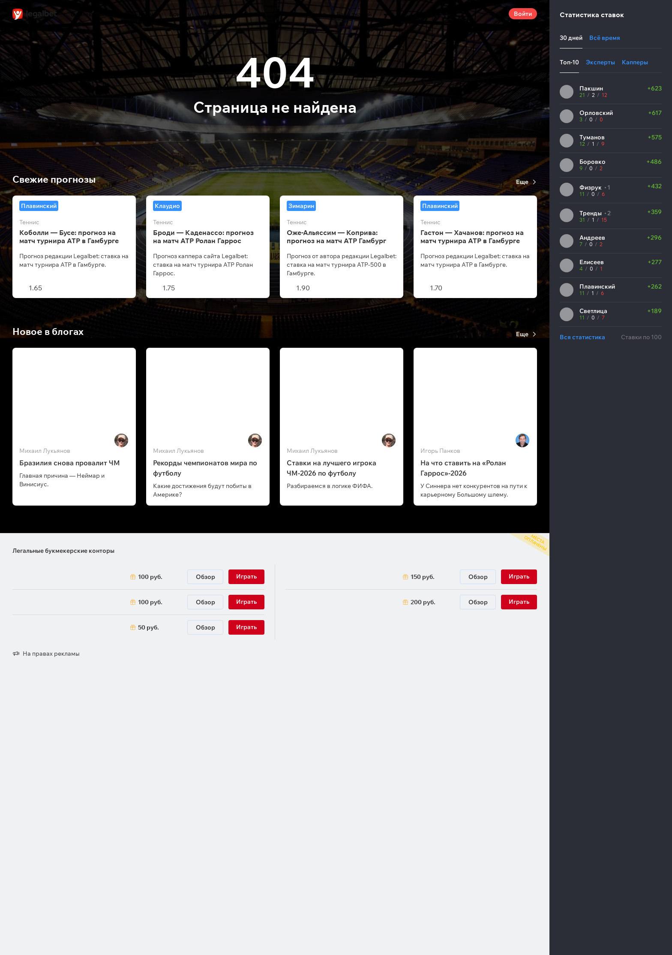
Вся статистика (582, 337)
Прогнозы (258, 14)
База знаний (354, 14)
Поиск (495, 13)
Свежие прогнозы (54, 179)
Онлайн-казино (136, 14)
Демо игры (218, 14)
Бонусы (180, 14)
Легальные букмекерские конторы (63, 550)
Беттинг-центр (305, 14)
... (388, 10)
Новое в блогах (48, 331)
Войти (523, 14)
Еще (522, 181)
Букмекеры (87, 14)
